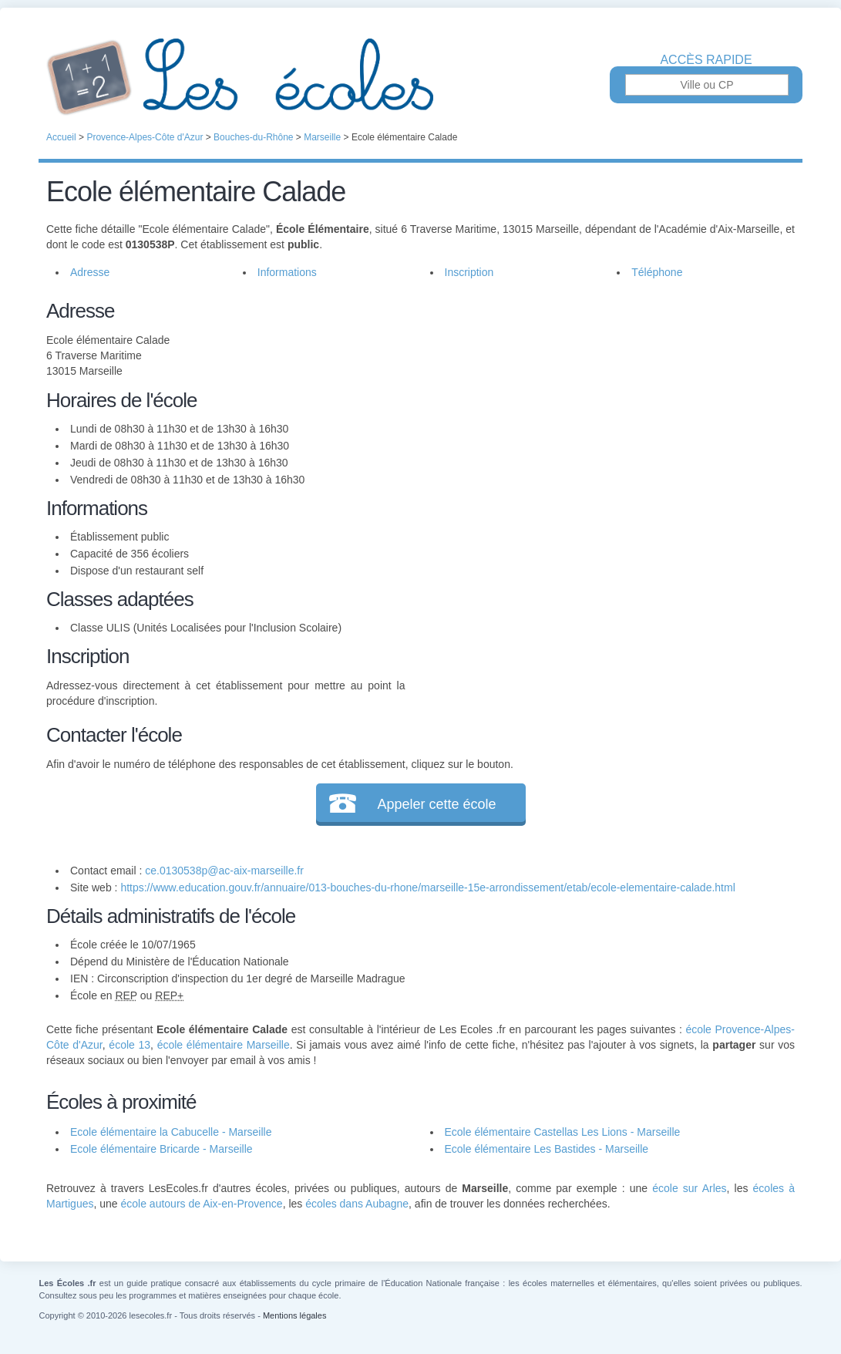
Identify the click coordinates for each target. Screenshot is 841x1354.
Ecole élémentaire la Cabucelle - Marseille (170, 1132)
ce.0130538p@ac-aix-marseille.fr (224, 870)
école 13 (129, 1045)
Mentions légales (295, 1315)
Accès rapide (706, 60)
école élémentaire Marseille (223, 1045)
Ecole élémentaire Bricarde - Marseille (161, 1149)
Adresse (89, 272)
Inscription (469, 272)
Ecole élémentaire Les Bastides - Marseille (547, 1149)
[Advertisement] (599, 404)
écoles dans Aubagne (357, 1203)
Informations (287, 272)
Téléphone (656, 272)
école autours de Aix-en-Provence (202, 1203)
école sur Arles (689, 1188)
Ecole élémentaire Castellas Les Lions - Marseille (563, 1132)
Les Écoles (420, 77)
